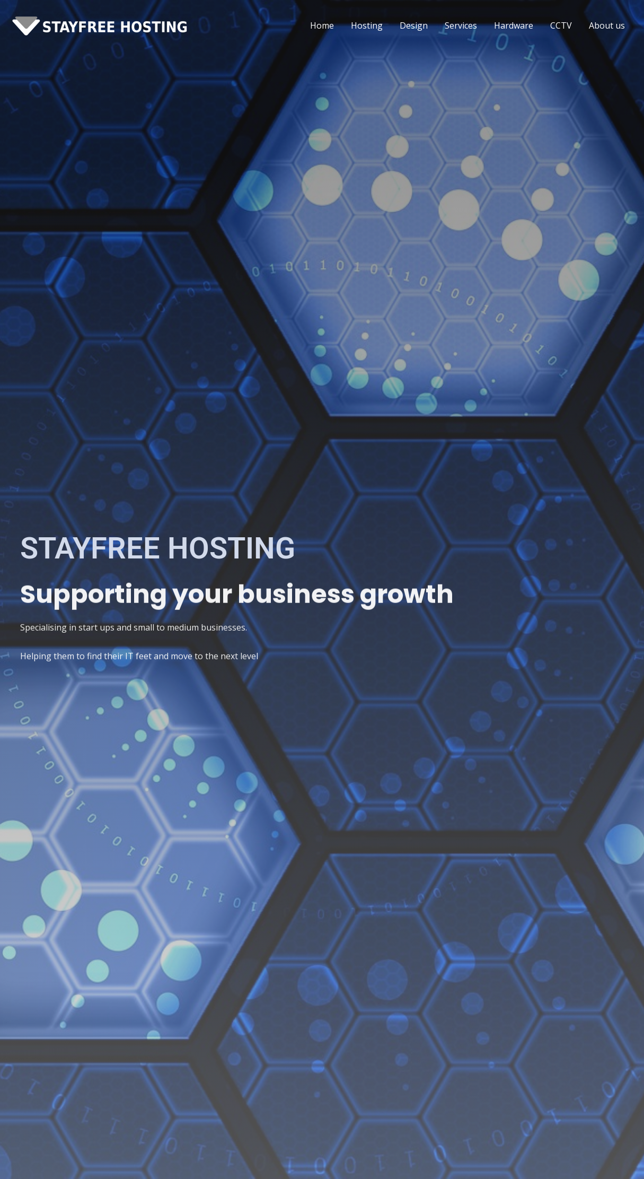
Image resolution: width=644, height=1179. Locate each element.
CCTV (561, 25)
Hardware (513, 25)
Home (322, 25)
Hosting (367, 25)
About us (607, 25)
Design (414, 25)
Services (461, 25)
